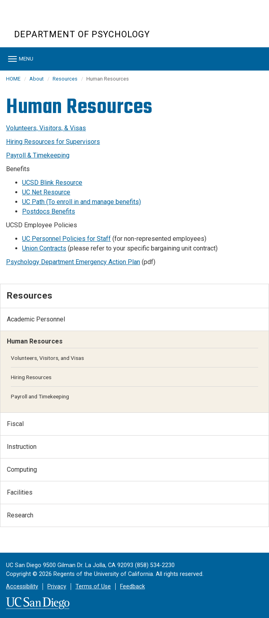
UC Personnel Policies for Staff (66, 238)
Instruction (22, 446)
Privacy (56, 586)
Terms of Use (93, 586)
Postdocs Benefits (48, 211)
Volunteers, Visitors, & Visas (46, 128)
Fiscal (15, 424)
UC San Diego (60, 19)
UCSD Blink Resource (52, 182)
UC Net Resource (46, 192)
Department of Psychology (82, 34)
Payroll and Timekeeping (40, 396)
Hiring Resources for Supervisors (53, 141)
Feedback (132, 586)
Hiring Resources (31, 377)
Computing (22, 469)
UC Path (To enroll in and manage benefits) (81, 202)
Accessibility (22, 586)
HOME (13, 79)
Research (20, 515)
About (36, 79)
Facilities (20, 492)
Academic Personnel (36, 319)
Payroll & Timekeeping (37, 155)
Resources (65, 79)
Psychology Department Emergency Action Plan (73, 262)
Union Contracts (44, 248)
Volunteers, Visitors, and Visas (47, 358)
